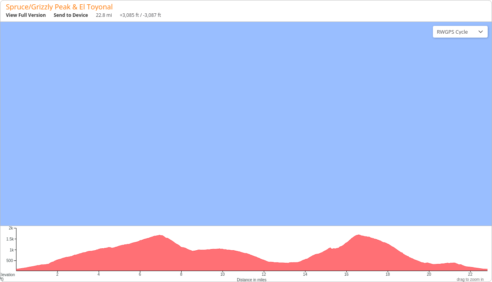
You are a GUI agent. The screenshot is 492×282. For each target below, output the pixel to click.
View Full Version (26, 15)
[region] (246, 124)
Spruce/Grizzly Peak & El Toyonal (59, 6)
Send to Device (71, 15)
